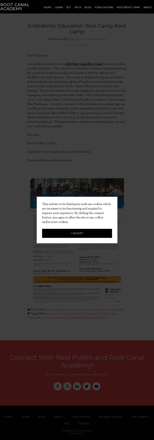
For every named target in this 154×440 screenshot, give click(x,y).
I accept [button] (77, 211)
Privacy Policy (77, 433)
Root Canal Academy (15, 6)
